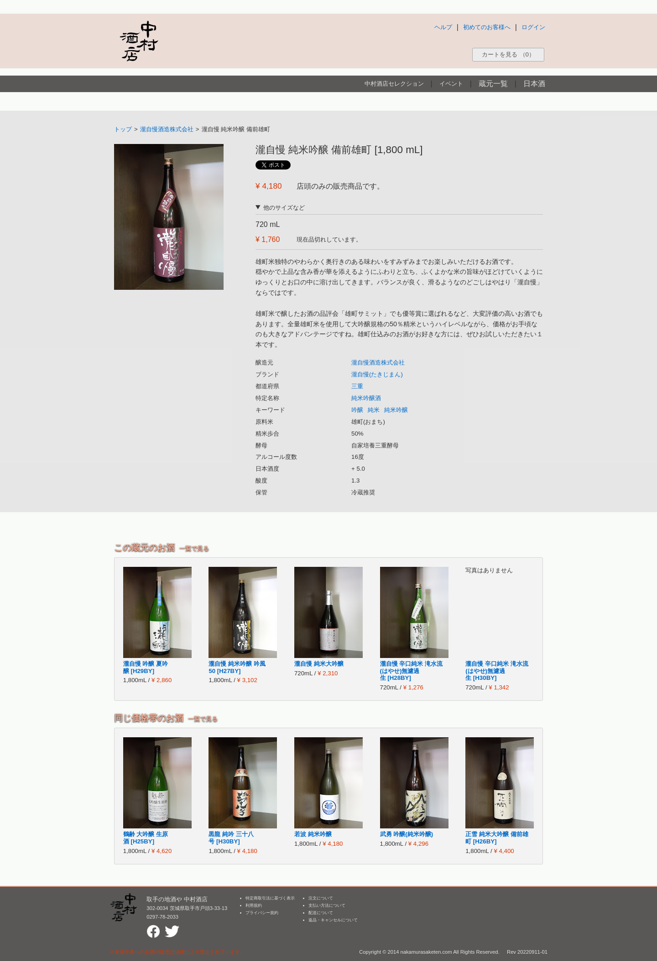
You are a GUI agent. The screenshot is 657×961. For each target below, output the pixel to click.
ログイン (533, 27)
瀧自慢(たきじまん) (377, 374)
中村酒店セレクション (394, 83)
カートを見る (508, 54)
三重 (357, 386)
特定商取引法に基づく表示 (270, 898)
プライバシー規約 (261, 912)
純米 (374, 409)
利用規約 (253, 905)
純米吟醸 (396, 409)
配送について (320, 912)
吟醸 (357, 409)
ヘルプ (443, 27)
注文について (320, 898)
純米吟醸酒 (366, 398)
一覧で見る (194, 548)
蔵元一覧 (493, 83)
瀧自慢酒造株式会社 (166, 129)
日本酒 (534, 83)
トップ (123, 129)
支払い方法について (326, 905)
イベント (451, 83)
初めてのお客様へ (487, 27)
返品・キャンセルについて (333, 920)
